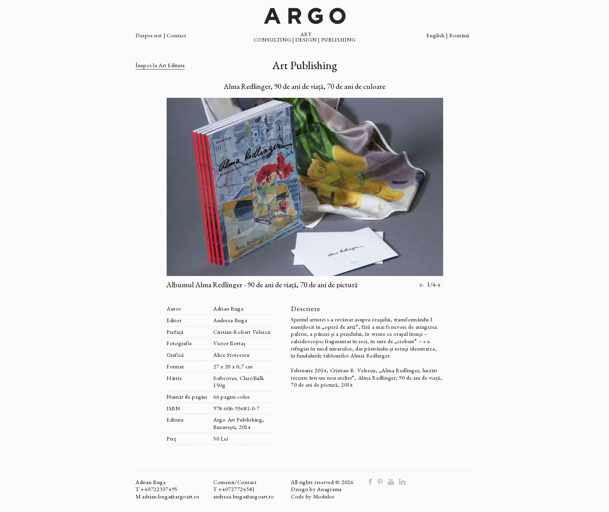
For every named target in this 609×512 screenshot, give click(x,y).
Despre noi (150, 35)
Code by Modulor (312, 496)
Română (459, 35)
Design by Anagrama (316, 489)
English (435, 35)
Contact (176, 35)
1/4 (431, 284)
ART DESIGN (306, 37)
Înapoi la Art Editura (160, 65)
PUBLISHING (338, 39)
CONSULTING (272, 39)
